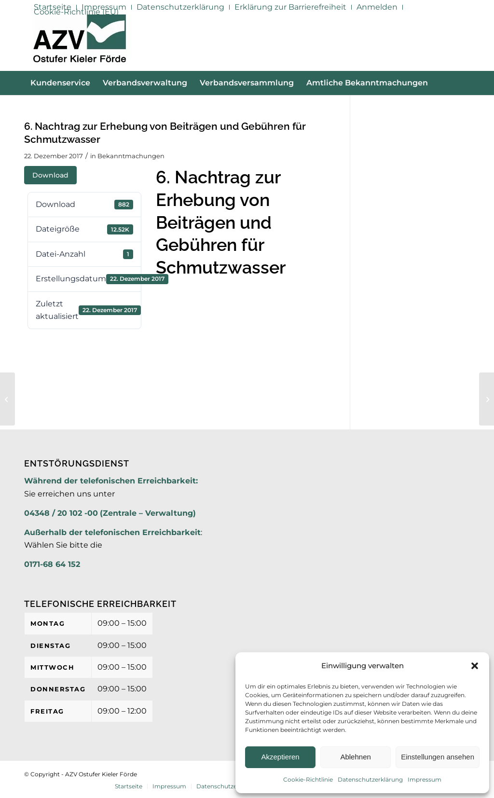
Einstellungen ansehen (437, 757)
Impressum (424, 779)
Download (50, 175)
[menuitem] (181, 7)
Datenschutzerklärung (370, 779)
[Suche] (464, 107)
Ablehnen (355, 757)
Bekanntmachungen (131, 156)
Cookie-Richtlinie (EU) (76, 11)
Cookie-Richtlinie (308, 779)
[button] (475, 666)
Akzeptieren (280, 757)
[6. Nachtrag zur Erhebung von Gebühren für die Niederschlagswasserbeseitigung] (486, 399)
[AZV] (79, 42)
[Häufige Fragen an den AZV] (7, 399)
